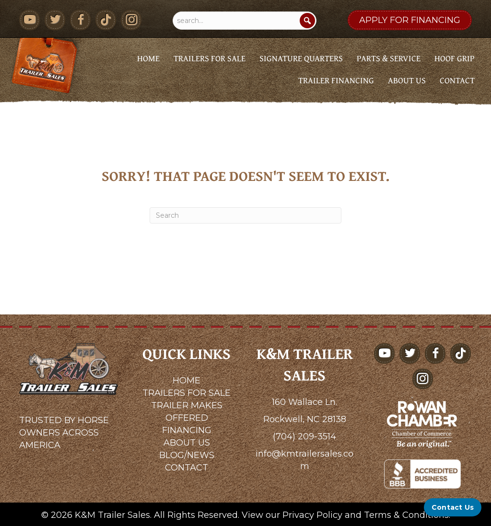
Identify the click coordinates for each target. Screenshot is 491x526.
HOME (186, 380)
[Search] (307, 20)
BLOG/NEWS (186, 455)
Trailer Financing (336, 80)
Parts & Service (389, 58)
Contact (457, 80)
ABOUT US (187, 442)
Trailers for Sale (210, 58)
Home (148, 58)
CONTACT (186, 467)
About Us (407, 80)
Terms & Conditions (406, 515)
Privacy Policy (312, 515)
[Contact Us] (452, 507)
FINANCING (186, 430)
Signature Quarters (301, 58)
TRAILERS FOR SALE (186, 393)
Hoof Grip (454, 58)
